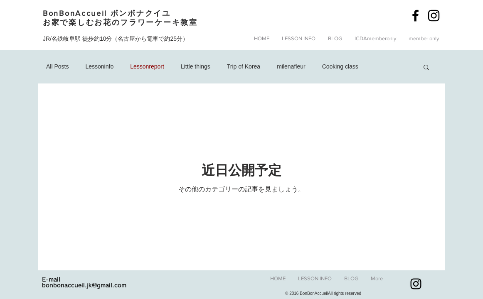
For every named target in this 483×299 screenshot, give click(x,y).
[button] (335, 38)
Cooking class (340, 66)
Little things (195, 66)
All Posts (57, 66)
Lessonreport (147, 66)
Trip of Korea (243, 66)
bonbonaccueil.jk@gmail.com (84, 285)
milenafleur (291, 66)
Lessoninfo (99, 66)
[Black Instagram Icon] (433, 15)
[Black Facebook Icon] (415, 15)
